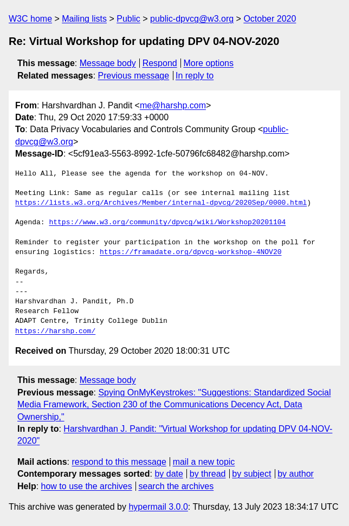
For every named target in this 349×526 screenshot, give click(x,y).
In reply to (195, 75)
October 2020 (269, 18)
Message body (108, 63)
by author (295, 473)
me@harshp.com (173, 105)
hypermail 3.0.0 (158, 506)
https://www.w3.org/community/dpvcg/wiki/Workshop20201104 (167, 223)
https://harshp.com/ (55, 331)
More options (209, 63)
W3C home (30, 18)
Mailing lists (84, 18)
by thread (208, 473)
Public (128, 18)
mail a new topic (204, 461)
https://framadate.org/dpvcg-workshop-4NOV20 (190, 252)
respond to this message (119, 461)
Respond (160, 63)
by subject (251, 473)
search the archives (176, 486)
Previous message (134, 75)
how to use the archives (86, 486)
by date (168, 473)
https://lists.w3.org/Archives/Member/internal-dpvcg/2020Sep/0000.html (161, 203)
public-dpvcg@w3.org (192, 18)
